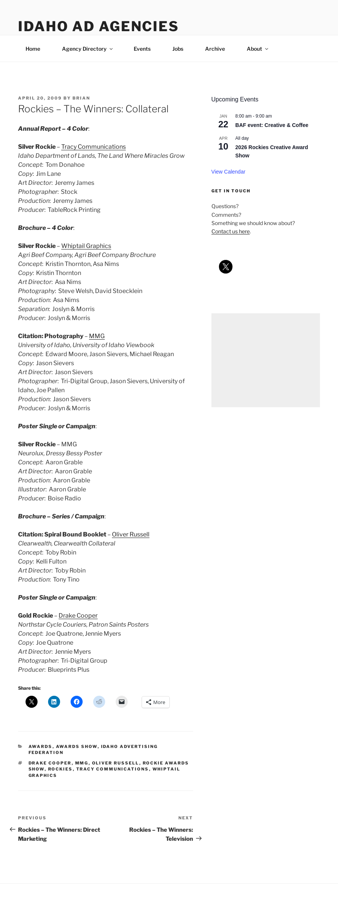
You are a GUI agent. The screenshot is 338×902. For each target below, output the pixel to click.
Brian (81, 98)
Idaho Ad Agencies (98, 26)
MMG (97, 336)
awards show (77, 746)
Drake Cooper (78, 615)
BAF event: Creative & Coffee (272, 125)
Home (33, 48)
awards (41, 746)
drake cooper (50, 763)
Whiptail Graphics (86, 245)
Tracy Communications (93, 146)
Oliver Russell (130, 534)
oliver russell (115, 763)
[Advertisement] (265, 360)
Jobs (177, 48)
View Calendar (228, 172)
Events (142, 48)
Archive (215, 48)
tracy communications (112, 769)
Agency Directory (88, 48)
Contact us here (230, 231)
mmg (82, 763)
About (258, 48)
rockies (60, 769)
